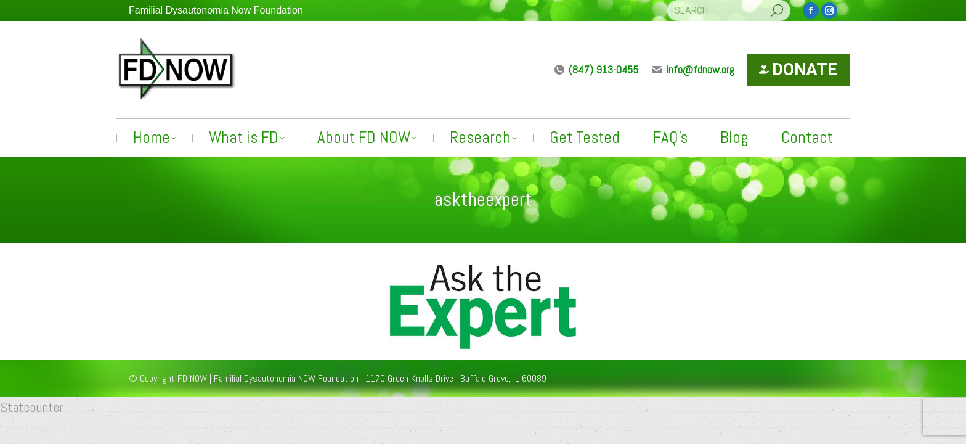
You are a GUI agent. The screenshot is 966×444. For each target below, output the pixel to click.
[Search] (728, 10)
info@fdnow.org (692, 69)
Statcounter (31, 407)
